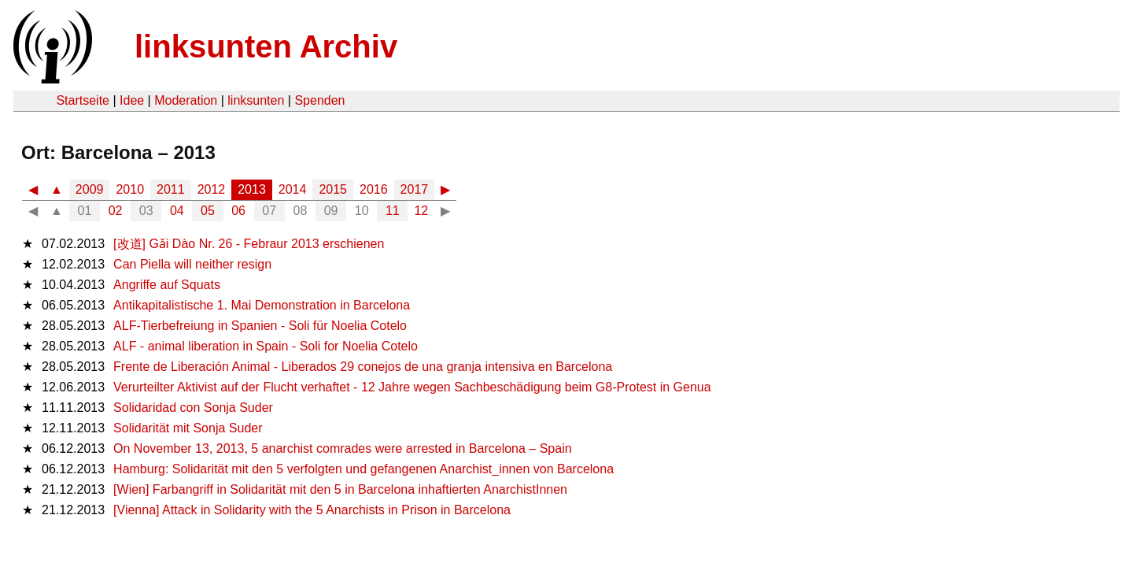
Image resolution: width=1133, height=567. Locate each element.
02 (116, 210)
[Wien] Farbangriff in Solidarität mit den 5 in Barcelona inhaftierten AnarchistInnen (340, 489)
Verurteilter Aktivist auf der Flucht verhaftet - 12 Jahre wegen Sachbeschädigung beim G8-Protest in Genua (412, 387)
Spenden (319, 100)
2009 (90, 189)
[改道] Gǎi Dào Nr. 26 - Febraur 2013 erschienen (248, 243)
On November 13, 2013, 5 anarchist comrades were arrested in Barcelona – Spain (342, 448)
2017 (414, 189)
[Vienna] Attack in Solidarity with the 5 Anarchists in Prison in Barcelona (312, 510)
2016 (374, 189)
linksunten (255, 100)
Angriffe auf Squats (166, 284)
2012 (211, 189)
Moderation (185, 100)
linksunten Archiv (266, 46)
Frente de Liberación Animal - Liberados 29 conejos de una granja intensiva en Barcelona (362, 366)
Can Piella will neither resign (192, 264)
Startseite (82, 100)
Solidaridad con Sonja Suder (193, 407)
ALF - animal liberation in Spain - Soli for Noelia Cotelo (265, 346)
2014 (293, 189)
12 (421, 210)
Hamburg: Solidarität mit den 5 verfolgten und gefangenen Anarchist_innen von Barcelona (363, 469)
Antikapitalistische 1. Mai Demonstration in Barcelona (261, 305)
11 (393, 210)
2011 (171, 189)
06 (238, 210)
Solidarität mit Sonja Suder (187, 428)
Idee (132, 100)
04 (177, 210)
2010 (130, 189)
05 (208, 210)
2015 (333, 189)
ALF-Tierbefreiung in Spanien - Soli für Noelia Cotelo (260, 325)
